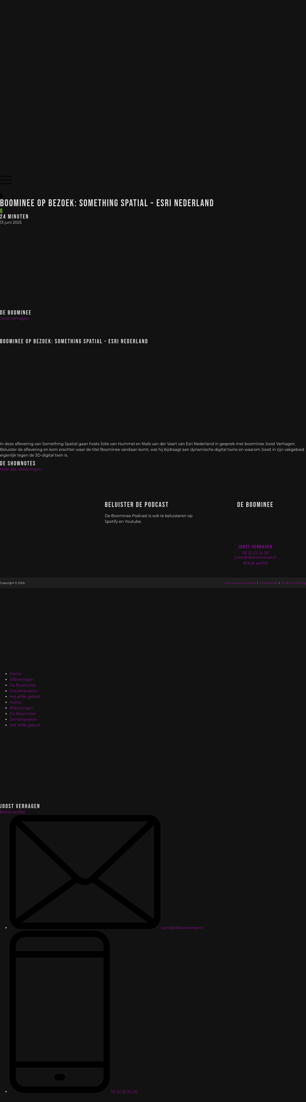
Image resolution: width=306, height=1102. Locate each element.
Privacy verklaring (293, 583)
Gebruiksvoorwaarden (240, 583)
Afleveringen (21, 679)
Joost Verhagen (255, 547)
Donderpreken (23, 691)
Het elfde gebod (24, 696)
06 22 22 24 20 (255, 553)
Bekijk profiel (255, 563)
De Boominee (22, 685)
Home (15, 674)
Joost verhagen (14, 318)
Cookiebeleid (268, 583)
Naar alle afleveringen (20, 469)
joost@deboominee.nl (255, 557)
